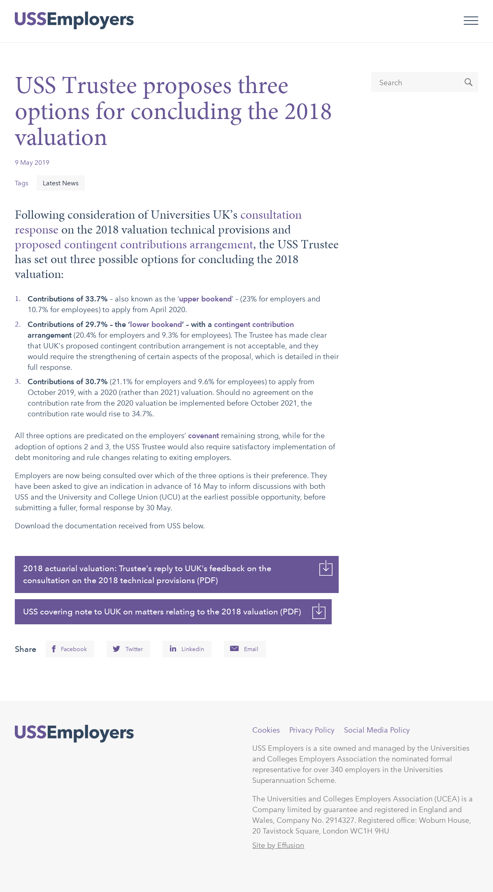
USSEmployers (74, 734)
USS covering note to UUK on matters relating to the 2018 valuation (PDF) (162, 611)
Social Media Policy (377, 730)
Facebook (74, 649)
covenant (203, 435)
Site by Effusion (278, 845)
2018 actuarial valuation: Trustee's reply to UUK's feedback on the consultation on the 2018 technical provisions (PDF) (147, 574)
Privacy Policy (312, 730)
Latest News (61, 183)
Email (251, 649)
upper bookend (205, 298)
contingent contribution (254, 324)
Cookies (266, 730)
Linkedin (192, 649)
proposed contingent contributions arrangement (134, 244)
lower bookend (156, 324)
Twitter (134, 649)
